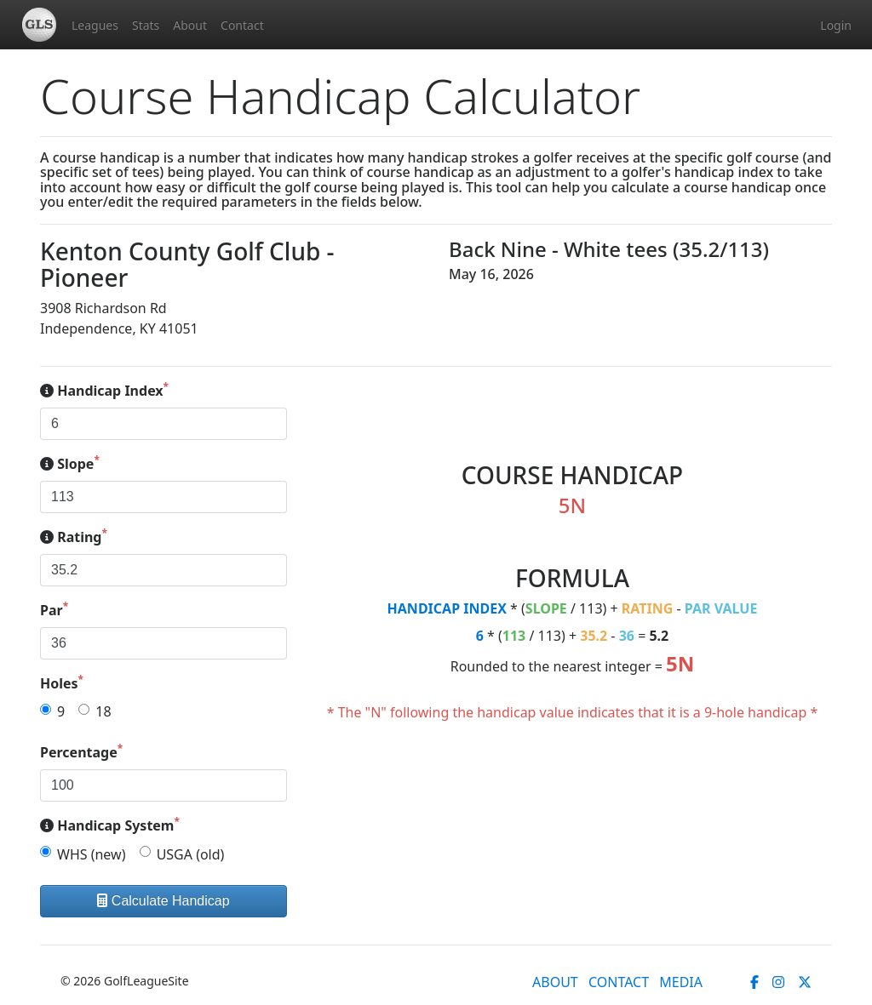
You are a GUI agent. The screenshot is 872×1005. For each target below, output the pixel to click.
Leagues (95, 25)
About (190, 25)
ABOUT (555, 982)
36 (626, 635)
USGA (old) (191, 854)
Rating (73, 536)
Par (54, 610)
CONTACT (618, 982)
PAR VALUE (721, 608)
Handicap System (110, 825)
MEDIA (681, 982)
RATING (648, 608)
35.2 (593, 635)
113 (513, 635)
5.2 (658, 635)
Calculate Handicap (163, 901)
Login (836, 25)
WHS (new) (91, 854)
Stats (145, 25)
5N (680, 664)
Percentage (81, 752)
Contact (242, 25)
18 (103, 711)
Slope (70, 463)
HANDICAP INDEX (447, 608)
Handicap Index (104, 390)
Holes (61, 683)
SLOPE (546, 608)
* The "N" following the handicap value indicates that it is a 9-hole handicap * (572, 712)
